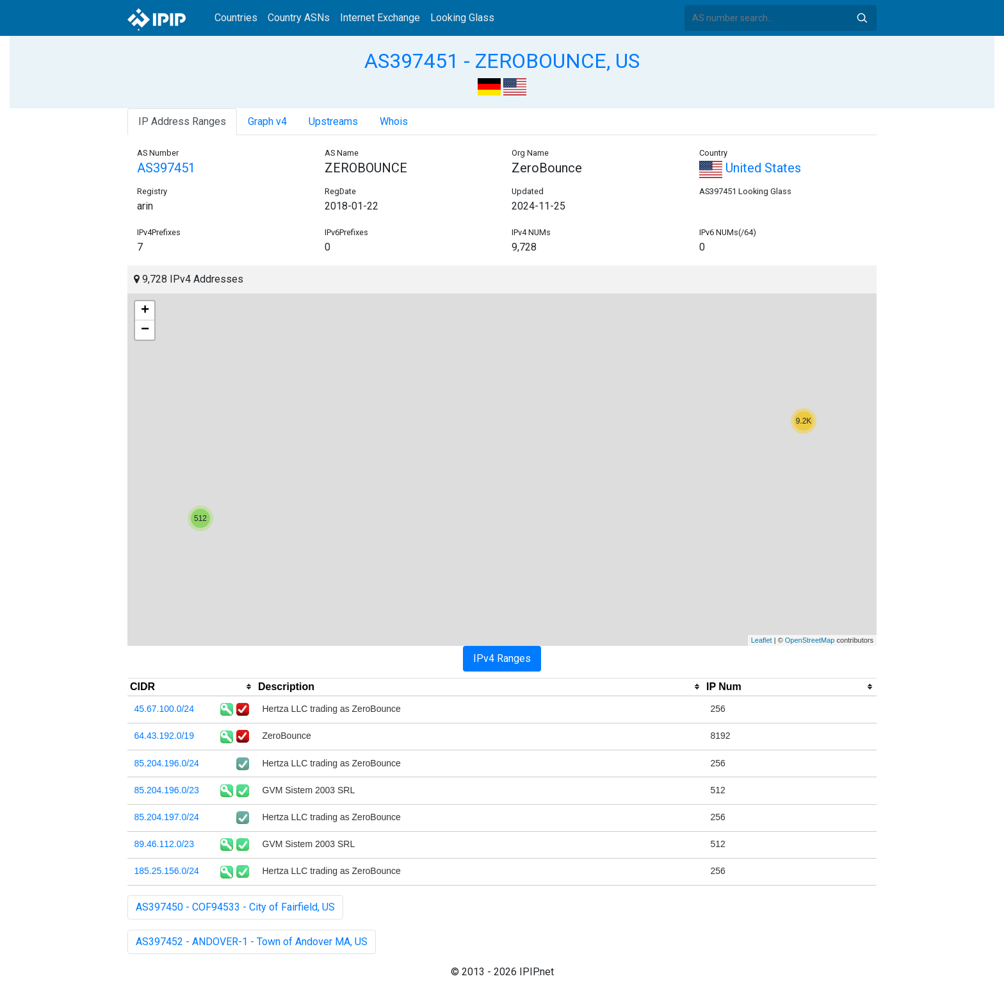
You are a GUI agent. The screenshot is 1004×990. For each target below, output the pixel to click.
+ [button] (145, 310)
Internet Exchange (380, 18)
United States (750, 168)
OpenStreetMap (810, 640)
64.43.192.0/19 (164, 735)
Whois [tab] (394, 121)
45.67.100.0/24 (164, 709)
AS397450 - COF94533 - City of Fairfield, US (235, 907)
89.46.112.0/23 (164, 844)
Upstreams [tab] (333, 121)
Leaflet (761, 640)
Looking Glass (462, 18)
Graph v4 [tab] (267, 121)
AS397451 (166, 168)
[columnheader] (191, 687)
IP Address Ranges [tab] (182, 121)
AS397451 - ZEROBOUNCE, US (502, 61)
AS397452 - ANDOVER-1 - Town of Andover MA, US (252, 942)
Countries (236, 18)
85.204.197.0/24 (166, 817)
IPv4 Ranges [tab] (502, 658)
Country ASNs (299, 18)
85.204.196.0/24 (166, 763)
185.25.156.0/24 (166, 871)
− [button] (145, 330)
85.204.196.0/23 (166, 790)
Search (862, 18)
